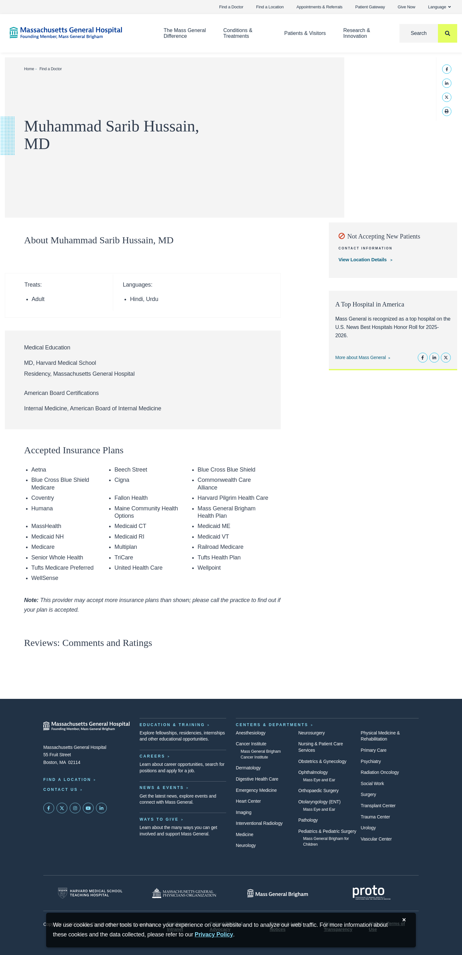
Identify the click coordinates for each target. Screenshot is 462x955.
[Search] (428, 33)
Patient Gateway (370, 6)
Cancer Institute (251, 743)
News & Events (162, 787)
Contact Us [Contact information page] (60, 789)
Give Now (406, 6)
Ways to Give (159, 819)
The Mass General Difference (185, 33)
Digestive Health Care (257, 779)
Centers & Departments (272, 725)
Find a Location (270, 6)
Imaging (244, 812)
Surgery (368, 794)
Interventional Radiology (259, 823)
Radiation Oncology (380, 772)
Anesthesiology (250, 732)
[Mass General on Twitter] (61, 808)
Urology (368, 827)
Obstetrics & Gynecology (322, 761)
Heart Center (248, 801)
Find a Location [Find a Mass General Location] (67, 779)
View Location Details (363, 259)
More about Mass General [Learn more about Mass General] (360, 357)
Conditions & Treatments (237, 33)
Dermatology (248, 767)
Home (29, 69)
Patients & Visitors (305, 33)
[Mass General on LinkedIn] (101, 808)
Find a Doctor (231, 6)
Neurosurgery (311, 732)
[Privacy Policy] (214, 934)
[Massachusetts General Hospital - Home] (86, 726)
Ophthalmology (313, 772)
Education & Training (172, 725)
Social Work (372, 783)
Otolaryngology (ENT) (319, 801)
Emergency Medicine (256, 790)
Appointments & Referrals (319, 6)
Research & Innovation (356, 33)
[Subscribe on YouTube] (88, 808)
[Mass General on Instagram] (75, 808)
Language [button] (439, 6)
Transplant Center (378, 805)
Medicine (244, 834)
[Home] (77, 33)
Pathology (308, 820)
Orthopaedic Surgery (318, 790)
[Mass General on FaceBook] (48, 808)
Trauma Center (375, 816)
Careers (152, 756)
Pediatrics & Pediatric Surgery (327, 831)
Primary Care (373, 750)
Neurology (246, 845)
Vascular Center (376, 839)
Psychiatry (371, 761)
